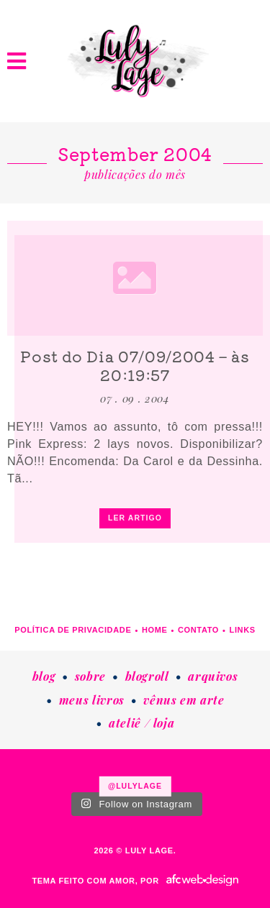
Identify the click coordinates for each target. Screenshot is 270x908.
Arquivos (213, 676)
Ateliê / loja (141, 722)
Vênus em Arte (183, 699)
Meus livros (92, 699)
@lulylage (135, 785)
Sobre (90, 676)
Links (243, 629)
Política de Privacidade (72, 629)
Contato (198, 629)
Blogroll (147, 676)
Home (155, 629)
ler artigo (135, 518)
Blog (44, 676)
